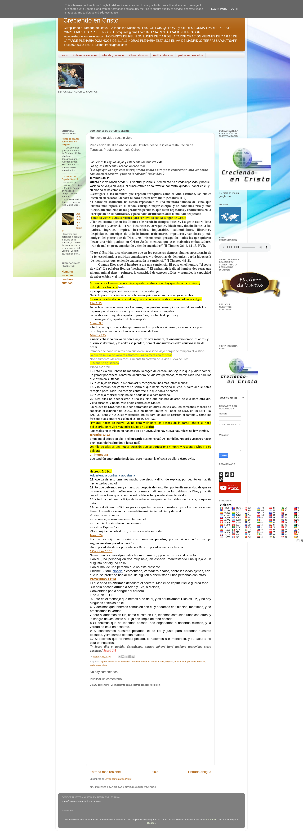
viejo (104, 665)
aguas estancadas (110, 661)
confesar (135, 661)
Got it (235, 8)
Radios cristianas (163, 55)
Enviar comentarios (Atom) (118, 779)
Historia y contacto (113, 55)
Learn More (219, 8)
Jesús (154, 661)
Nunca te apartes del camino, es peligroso (70, 142)
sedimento (95, 665)
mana (161, 661)
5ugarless (211, 819)
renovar (201, 661)
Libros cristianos (138, 55)
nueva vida (180, 661)
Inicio (64, 55)
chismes (125, 661)
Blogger (151, 823)
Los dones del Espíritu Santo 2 (70, 177)
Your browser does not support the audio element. (245, 247)
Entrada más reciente (105, 772)
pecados (191, 661)
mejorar (169, 661)
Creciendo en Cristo (90, 20)
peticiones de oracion (190, 55)
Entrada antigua (199, 772)
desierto (145, 661)
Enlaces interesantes (85, 55)
